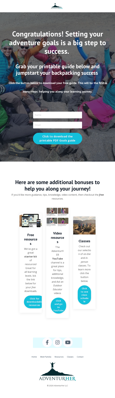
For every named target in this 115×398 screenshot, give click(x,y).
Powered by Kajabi (58, 390)
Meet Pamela (45, 357)
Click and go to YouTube (58, 305)
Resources (59, 357)
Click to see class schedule (84, 295)
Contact (80, 357)
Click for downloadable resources (35, 301)
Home (34, 357)
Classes (70, 357)
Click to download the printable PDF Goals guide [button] (57, 138)
